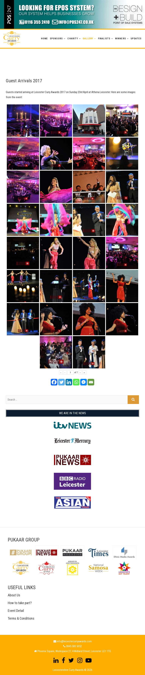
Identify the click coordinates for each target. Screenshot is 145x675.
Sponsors (56, 38)
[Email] (91, 382)
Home (44, 38)
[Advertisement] (72, 57)
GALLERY (88, 38)
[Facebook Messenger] (83, 382)
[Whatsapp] (76, 382)
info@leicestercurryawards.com (74, 641)
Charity (72, 38)
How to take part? (20, 603)
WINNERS (120, 38)
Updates (136, 38)
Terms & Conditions (21, 618)
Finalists (104, 38)
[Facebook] (54, 382)
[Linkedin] (69, 382)
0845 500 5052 (74, 646)
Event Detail (16, 611)
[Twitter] (61, 382)
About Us (14, 595)
